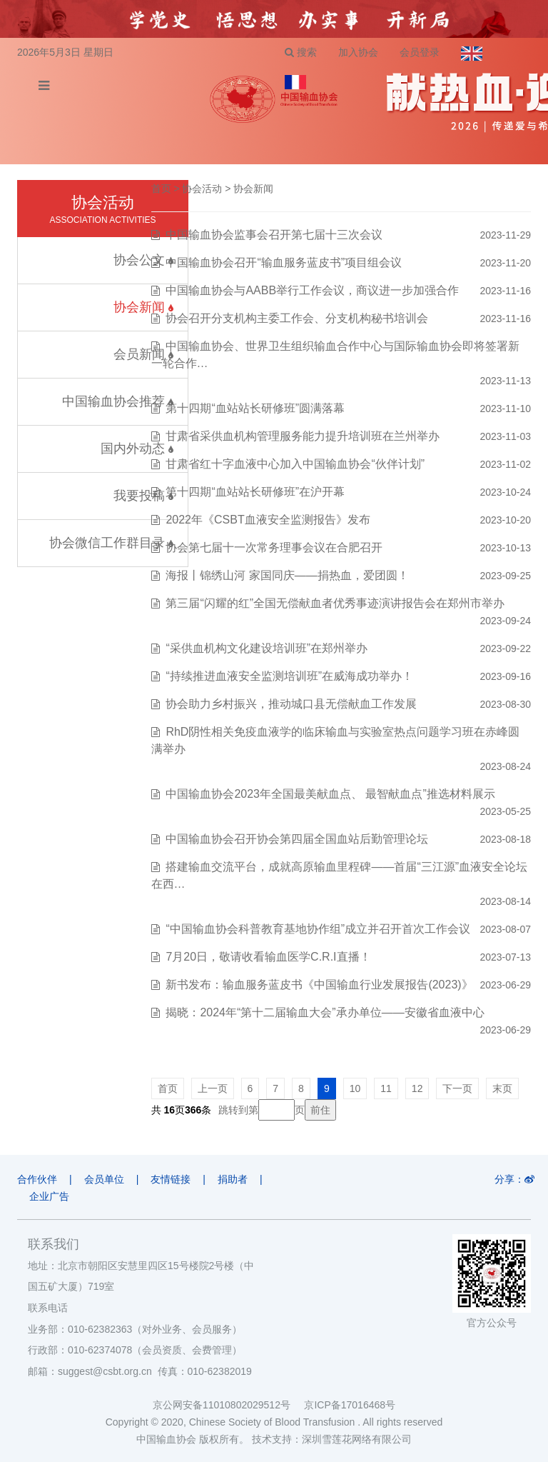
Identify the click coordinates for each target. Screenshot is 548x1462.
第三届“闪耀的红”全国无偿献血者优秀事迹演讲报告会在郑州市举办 (335, 603)
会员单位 (104, 1179)
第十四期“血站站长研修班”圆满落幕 (255, 408)
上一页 (213, 1088)
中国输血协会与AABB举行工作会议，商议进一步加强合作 (312, 290)
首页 (161, 188)
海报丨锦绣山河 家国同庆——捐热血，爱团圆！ (287, 575)
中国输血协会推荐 (117, 401)
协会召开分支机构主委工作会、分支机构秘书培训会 (297, 318)
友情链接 (171, 1179)
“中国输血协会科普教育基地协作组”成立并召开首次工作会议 (318, 929)
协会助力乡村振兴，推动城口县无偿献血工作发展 (291, 704)
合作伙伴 (37, 1179)
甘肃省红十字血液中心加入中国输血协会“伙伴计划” (295, 464)
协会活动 (202, 188)
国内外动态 (137, 448)
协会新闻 (253, 188)
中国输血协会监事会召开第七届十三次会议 (274, 235)
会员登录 (420, 52)
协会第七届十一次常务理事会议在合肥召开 (274, 547)
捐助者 (233, 1179)
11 (386, 1088)
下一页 (457, 1088)
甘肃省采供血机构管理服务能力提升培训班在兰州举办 (303, 436)
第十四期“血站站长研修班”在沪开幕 (255, 492)
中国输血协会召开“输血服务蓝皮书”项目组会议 (284, 262)
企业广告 (49, 1196)
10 (355, 1088)
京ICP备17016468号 (349, 1405)
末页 (502, 1088)
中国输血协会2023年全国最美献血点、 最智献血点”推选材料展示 (330, 794)
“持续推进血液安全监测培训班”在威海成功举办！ (289, 676)
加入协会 (358, 52)
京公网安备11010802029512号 (228, 1405)
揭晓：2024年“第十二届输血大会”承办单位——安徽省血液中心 (325, 1012)
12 (417, 1088)
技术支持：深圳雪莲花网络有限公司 (332, 1439)
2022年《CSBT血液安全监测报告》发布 (268, 520)
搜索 (301, 52)
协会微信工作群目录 (111, 543)
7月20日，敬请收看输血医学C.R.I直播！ (268, 957)
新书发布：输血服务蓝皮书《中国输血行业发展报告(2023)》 (319, 984)
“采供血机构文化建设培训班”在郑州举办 (266, 648)
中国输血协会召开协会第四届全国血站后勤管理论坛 (297, 839)
